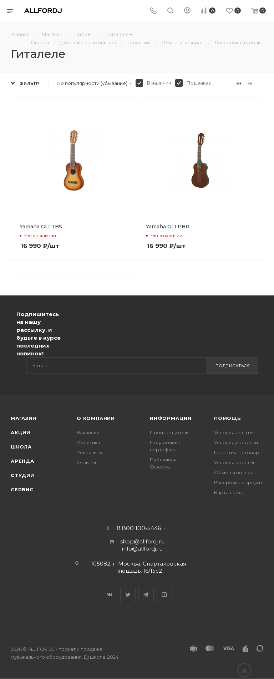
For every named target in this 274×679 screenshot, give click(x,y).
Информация (171, 418)
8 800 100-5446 (139, 528)
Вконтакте (109, 594)
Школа (21, 447)
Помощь (227, 418)
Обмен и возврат (235, 472)
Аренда (22, 461)
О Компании (96, 418)
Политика (88, 442)
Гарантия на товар (236, 452)
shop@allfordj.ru (142, 541)
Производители (169, 432)
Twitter (128, 594)
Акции (20, 432)
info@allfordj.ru (142, 548)
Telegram (146, 594)
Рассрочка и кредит (238, 482)
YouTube (164, 594)
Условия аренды (234, 462)
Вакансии (88, 432)
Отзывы (86, 462)
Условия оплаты (233, 432)
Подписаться (232, 365)
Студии (22, 475)
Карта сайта (229, 492)
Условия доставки (236, 442)
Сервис (22, 489)
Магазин (23, 418)
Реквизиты (90, 452)
